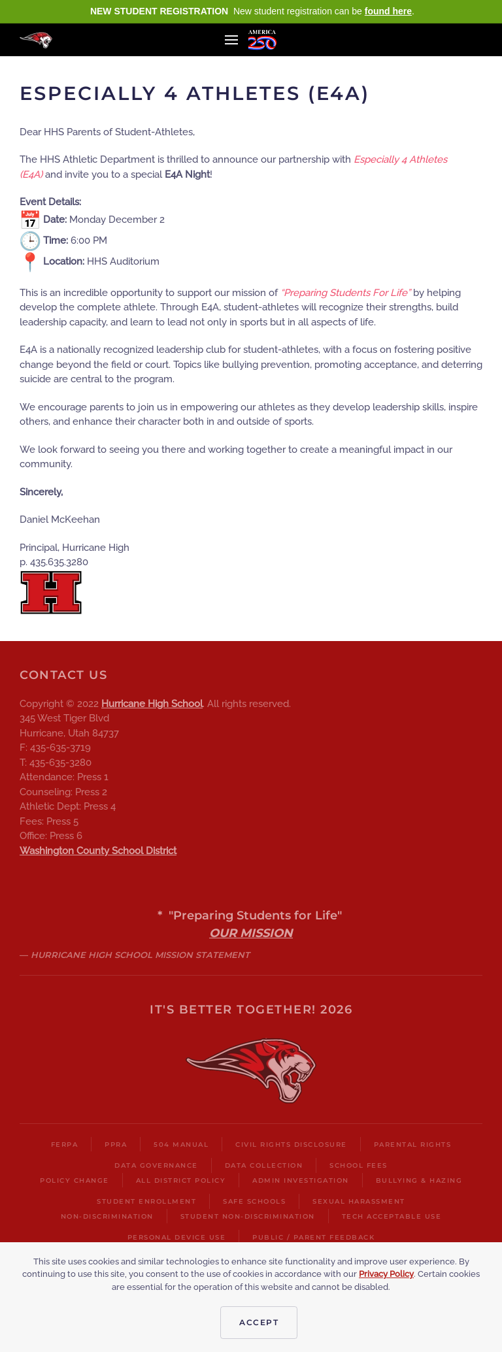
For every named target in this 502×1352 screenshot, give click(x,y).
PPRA (116, 1144)
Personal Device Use (176, 1237)
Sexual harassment (358, 1201)
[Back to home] (36, 40)
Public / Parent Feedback (313, 1237)
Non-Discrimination (107, 1216)
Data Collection (264, 1165)
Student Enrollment (146, 1201)
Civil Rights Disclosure (291, 1144)
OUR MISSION (251, 933)
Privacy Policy (386, 1274)
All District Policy (181, 1180)
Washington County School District (98, 851)
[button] (231, 40)
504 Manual (181, 1144)
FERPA (64, 1144)
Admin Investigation (300, 1180)
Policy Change (74, 1180)
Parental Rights (413, 1144)
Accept (258, 1322)
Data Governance (156, 1165)
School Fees (358, 1165)
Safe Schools (254, 1201)
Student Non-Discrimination (247, 1216)
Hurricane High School (152, 704)
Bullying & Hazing (419, 1180)
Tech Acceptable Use (392, 1216)
